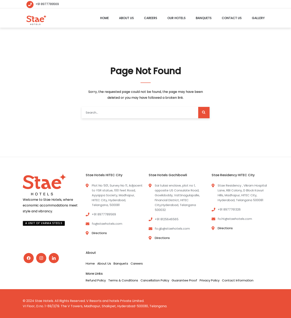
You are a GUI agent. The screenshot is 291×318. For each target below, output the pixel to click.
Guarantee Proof (184, 280)
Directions (99, 233)
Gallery (258, 18)
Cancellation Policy (155, 280)
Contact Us (232, 18)
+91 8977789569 (47, 4)
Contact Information (237, 280)
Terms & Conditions (123, 280)
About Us (126, 18)
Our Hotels (176, 18)
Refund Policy (96, 280)
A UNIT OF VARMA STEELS (43, 223)
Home (104, 18)
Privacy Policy (210, 280)
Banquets (204, 18)
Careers (150, 18)
